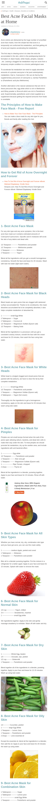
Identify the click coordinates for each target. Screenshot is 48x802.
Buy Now (19, 492)
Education (31, 6)
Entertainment (41, 6)
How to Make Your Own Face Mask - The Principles (23, 114)
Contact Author (14, 34)
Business (23, 6)
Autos (9, 6)
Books (15, 6)
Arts (2, 6)
